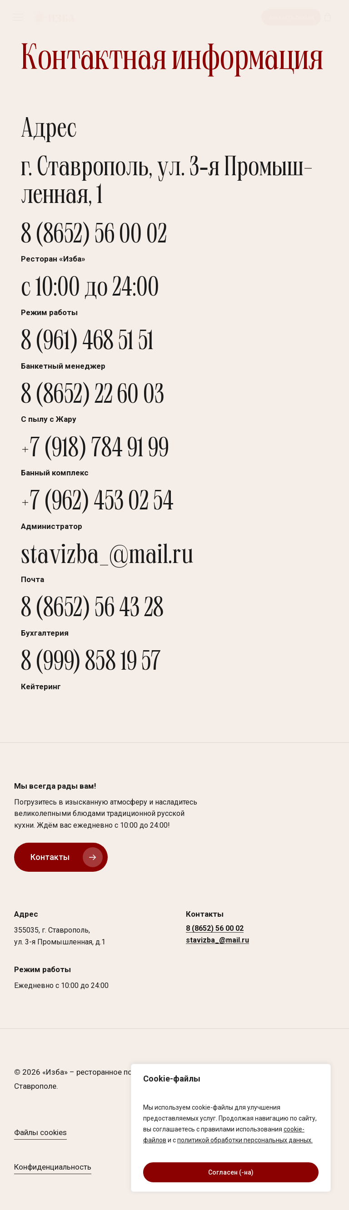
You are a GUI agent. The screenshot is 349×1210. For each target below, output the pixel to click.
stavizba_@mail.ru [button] (217, 941)
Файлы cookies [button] (40, 1132)
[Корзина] (327, 17)
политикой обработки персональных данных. (245, 1140)
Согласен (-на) (231, 1172)
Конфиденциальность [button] (52, 1167)
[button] (18, 17)
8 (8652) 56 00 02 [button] (215, 929)
